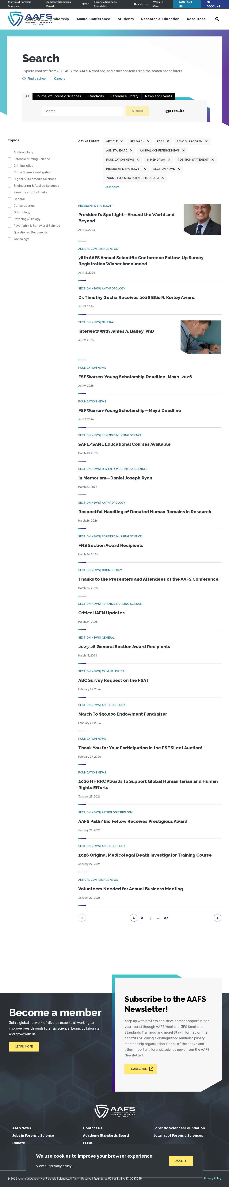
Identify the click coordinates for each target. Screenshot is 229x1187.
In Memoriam (156, 159)
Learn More (22, 1049)
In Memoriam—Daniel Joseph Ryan (116, 478)
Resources (198, 19)
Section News (164, 169)
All (27, 96)
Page (160, 141)
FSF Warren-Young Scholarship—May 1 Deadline (131, 410)
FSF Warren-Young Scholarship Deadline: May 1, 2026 (137, 376)
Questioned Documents (31, 232)
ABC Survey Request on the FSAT (114, 686)
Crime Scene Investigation (33, 172)
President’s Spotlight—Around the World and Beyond (128, 218)
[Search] (82, 111)
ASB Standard (116, 150)
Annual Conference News (160, 150)
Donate (18, 1143)
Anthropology (23, 152)
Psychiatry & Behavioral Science (37, 226)
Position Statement (193, 159)
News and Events (158, 96)
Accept (180, 1160)
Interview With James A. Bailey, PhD (117, 331)
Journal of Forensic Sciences (58, 96)
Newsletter (141, 4)
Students (128, 19)
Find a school (37, 78)
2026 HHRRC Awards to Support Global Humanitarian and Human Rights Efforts (142, 791)
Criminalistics (23, 166)
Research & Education (162, 19)
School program (189, 141)
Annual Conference (95, 19)
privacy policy (61, 1166)
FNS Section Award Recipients (111, 545)
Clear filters (112, 187)
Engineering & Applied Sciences (36, 186)
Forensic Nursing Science (32, 159)
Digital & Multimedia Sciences (35, 179)
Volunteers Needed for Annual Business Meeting (132, 895)
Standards (95, 96)
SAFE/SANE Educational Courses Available (126, 444)
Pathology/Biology (27, 219)
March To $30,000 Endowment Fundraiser (124, 720)
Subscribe (139, 1069)
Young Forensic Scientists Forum (132, 178)
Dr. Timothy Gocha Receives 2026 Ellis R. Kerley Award (138, 297)
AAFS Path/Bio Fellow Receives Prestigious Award (134, 828)
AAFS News (21, 1128)
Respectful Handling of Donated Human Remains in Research (147, 511)
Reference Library (124, 96)
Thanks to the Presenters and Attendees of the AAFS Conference (136, 582)
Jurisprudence (24, 206)
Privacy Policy (212, 1178)
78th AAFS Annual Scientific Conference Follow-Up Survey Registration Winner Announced (142, 260)
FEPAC (85, 4)
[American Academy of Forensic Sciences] (114, 1111)
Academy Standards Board (106, 1135)
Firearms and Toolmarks (30, 192)
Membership (60, 19)
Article (112, 141)
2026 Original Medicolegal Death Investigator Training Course (147, 862)
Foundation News (120, 159)
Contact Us (185, 4)
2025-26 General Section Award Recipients (125, 653)
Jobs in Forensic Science (33, 1135)
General (19, 199)
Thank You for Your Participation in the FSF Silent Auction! (142, 754)
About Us (34, 19)
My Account (213, 4)
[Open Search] (219, 19)
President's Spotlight (123, 169)
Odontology (22, 212)
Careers (59, 78)
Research (137, 141)
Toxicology (21, 239)
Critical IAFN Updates (102, 619)
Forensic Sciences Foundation (179, 1128)
